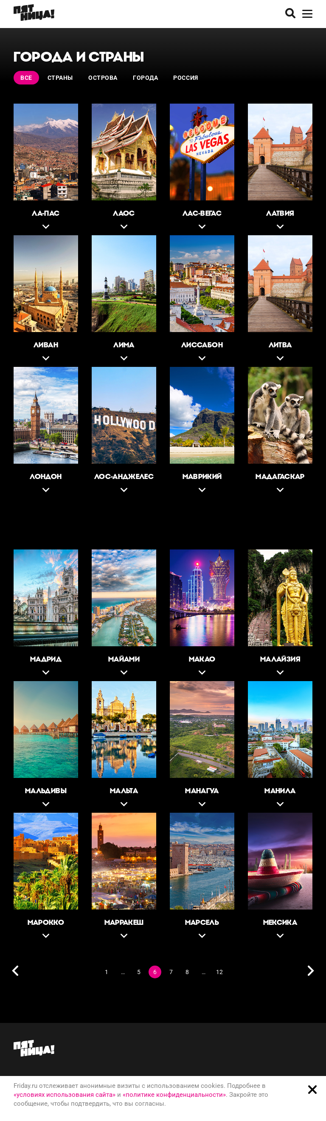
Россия (185, 77)
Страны (60, 77)
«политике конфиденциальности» (174, 1094)
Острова (103, 77)
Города (145, 77)
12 (219, 972)
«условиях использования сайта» (64, 1094)
